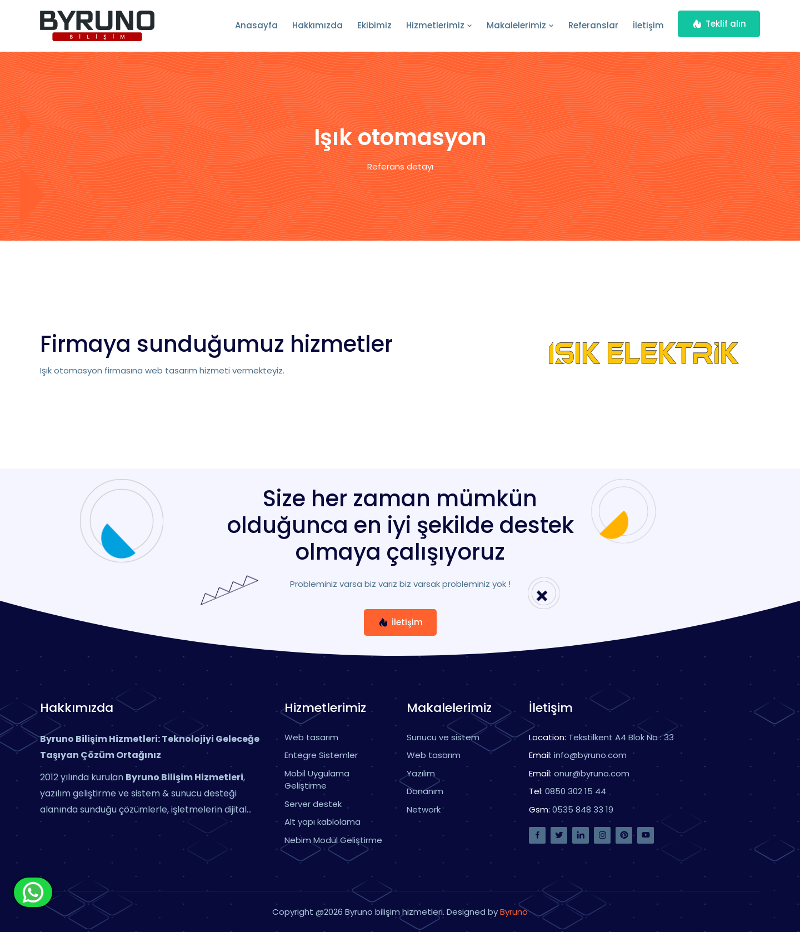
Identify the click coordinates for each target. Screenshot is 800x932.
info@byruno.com (590, 755)
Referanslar (593, 25)
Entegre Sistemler (321, 755)
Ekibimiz (374, 25)
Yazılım (421, 773)
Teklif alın (719, 23)
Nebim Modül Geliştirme (333, 840)
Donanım (425, 791)
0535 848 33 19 (582, 809)
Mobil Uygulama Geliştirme (316, 779)
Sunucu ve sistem (443, 737)
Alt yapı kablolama (322, 822)
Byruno (514, 912)
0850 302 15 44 (575, 791)
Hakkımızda (317, 25)
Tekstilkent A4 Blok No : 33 (621, 737)
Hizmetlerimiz (439, 25)
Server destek (313, 804)
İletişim (648, 25)
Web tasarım (311, 737)
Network (424, 809)
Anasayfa (256, 25)
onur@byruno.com (591, 773)
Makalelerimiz (520, 25)
